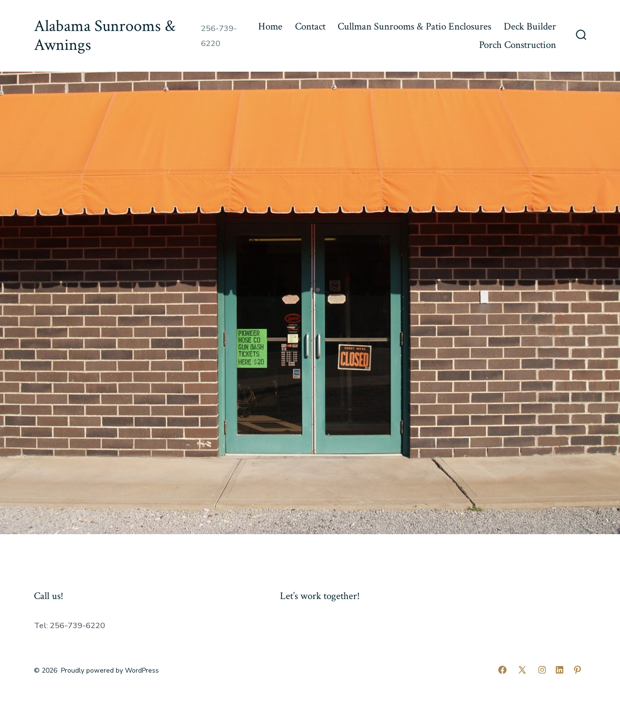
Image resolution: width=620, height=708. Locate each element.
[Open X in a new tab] (522, 669)
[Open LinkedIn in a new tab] (559, 669)
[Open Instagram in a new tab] (542, 669)
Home (270, 26)
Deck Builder (530, 26)
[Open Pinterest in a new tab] (577, 669)
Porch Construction (517, 44)
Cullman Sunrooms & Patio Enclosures (414, 26)
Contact (310, 26)
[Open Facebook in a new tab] (502, 669)
